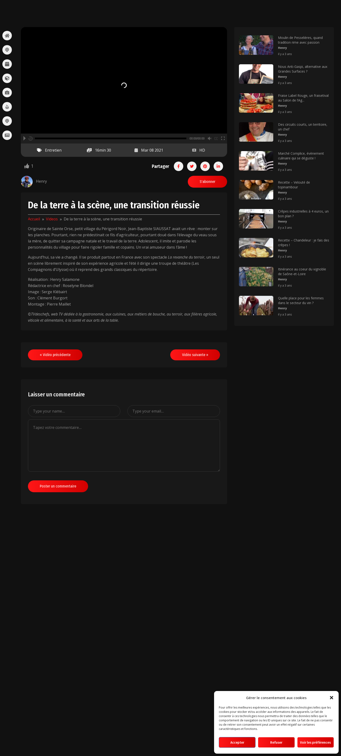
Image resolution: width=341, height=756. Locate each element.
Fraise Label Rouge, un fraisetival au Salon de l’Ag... (303, 97)
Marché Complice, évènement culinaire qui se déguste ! (301, 155)
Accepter (237, 742)
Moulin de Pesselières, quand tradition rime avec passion (300, 40)
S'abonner (207, 181)
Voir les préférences (315, 742)
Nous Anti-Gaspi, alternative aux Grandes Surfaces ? (302, 69)
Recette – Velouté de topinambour (294, 184)
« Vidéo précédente (55, 354)
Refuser (276, 742)
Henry (282, 48)
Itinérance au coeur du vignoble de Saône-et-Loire (302, 271)
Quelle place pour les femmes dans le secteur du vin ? (301, 300)
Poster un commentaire (58, 486)
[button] (331, 697)
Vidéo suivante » (195, 354)
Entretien (53, 150)
